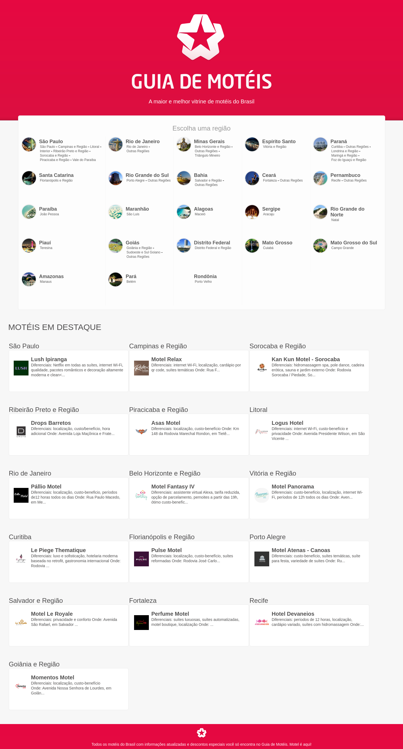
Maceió (200, 214)
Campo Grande (342, 248)
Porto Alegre (136, 180)
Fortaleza (270, 180)
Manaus (46, 282)
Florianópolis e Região (56, 180)
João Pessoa (49, 214)
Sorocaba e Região (54, 155)
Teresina (46, 248)
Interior (45, 151)
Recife (336, 180)
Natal (335, 220)
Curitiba (337, 147)
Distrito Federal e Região (213, 248)
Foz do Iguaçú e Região (348, 160)
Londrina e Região (344, 151)
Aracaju (268, 214)
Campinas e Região (72, 147)
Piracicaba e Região (54, 160)
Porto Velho (203, 282)
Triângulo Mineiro (207, 155)
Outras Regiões (138, 151)
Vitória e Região (274, 147)
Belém (131, 282)
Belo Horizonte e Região (213, 147)
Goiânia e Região (139, 248)
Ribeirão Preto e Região (70, 151)
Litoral (94, 147)
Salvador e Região (208, 180)
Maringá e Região (344, 155)
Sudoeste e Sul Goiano (143, 252)
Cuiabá (268, 248)
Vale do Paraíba (84, 160)
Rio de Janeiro (137, 147)
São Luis (133, 214)
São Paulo (47, 147)
